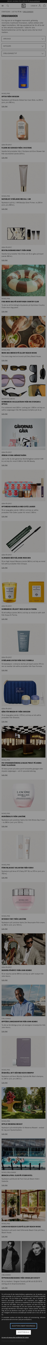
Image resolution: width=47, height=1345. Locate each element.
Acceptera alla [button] (23, 1332)
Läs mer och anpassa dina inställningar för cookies (15, 1337)
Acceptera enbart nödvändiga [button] (23, 1326)
